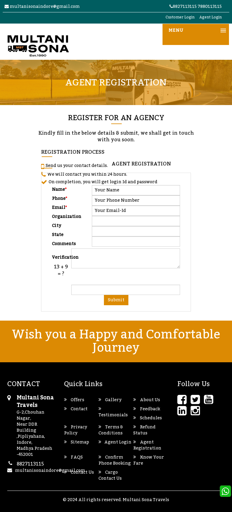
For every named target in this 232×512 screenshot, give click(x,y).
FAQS (73, 457)
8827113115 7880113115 (195, 6)
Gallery (109, 400)
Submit (116, 300)
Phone (59, 198)
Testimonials (113, 412)
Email (59, 207)
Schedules (147, 418)
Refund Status (144, 430)
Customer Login (180, 17)
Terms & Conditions (110, 430)
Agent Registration (147, 445)
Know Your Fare (148, 460)
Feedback (146, 409)
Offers (74, 400)
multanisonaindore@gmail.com (42, 6)
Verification (61, 257)
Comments (61, 243)
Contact (76, 409)
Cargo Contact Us (110, 475)
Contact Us (79, 472)
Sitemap (76, 442)
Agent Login (210, 17)
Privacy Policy (75, 430)
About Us (146, 400)
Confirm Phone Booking (114, 460)
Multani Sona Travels (146, 500)
